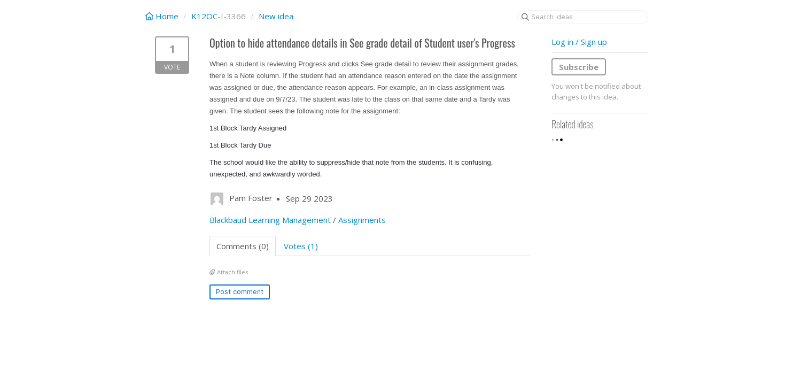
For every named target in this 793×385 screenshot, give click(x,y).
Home (163, 16)
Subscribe (578, 66)
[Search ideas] (582, 17)
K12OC (204, 16)
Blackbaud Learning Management (270, 219)
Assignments (362, 219)
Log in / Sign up (579, 41)
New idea (276, 16)
